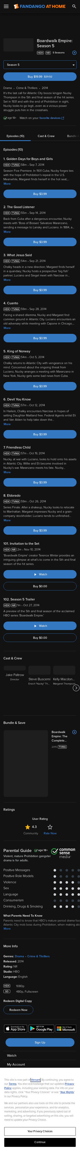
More (7, 184)
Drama (19, 956)
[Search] (74, 6)
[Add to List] (74, 53)
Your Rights (67, 1092)
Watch (11, 1055)
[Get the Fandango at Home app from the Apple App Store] (15, 1029)
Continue (39, 1142)
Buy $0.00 (40, 586)
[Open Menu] (6, 6)
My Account (16, 1064)
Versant (35, 1080)
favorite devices (51, 118)
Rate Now (50, 833)
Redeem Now (18, 1010)
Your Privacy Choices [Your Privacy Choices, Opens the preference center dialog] (40, 1131)
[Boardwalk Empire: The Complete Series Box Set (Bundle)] (64, 736)
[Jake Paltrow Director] (14, 688)
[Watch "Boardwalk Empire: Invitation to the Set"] (40, 574)
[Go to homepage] (39, 6)
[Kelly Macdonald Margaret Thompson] (64, 688)
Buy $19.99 (47, 77)
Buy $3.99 (40, 194)
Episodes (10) (15, 136)
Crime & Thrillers (38, 956)
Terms (12, 1084)
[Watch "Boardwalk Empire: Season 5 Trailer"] (40, 626)
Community (30, 833)
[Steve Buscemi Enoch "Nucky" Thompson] (39, 688)
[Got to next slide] (76, 688)
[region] (40, 1108)
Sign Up (40, 1042)
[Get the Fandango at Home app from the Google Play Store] (41, 1029)
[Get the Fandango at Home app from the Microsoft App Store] (65, 1029)
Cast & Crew (46, 136)
